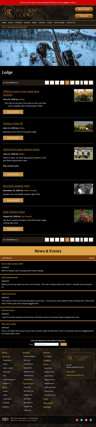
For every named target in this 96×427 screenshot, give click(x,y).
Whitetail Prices (49, 387)
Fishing (46, 356)
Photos (5, 394)
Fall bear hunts (8, 313)
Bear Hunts (27, 363)
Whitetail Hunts (28, 379)
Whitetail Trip (28, 410)
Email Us (84, 16)
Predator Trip (28, 398)
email (65, 3)
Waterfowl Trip (28, 406)
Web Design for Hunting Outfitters (27, 423)
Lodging (47, 364)
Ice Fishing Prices (50, 398)
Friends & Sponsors (9, 383)
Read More (13, 112)
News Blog (6, 375)
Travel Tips (27, 390)
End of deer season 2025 (12, 266)
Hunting (26, 356)
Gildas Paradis (32, 192)
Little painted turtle (10, 280)
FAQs (45, 402)
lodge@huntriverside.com (74, 378)
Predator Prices (49, 375)
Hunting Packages (29, 359)
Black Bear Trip (28, 394)
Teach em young (9, 296)
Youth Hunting (28, 383)
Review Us (6, 386)
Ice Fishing (47, 359)
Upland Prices (48, 379)
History (5, 367)
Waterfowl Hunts (29, 375)
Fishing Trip (27, 413)
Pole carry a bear (9, 327)
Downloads (48, 406)
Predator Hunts (28, 367)
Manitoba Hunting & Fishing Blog (17, 27)
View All (91, 260)
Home (3, 27)
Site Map (47, 410)
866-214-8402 (84, 9)
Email (31, 347)
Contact (5, 410)
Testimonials (7, 363)
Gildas (23, 99)
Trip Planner (28, 387)
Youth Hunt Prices (50, 390)
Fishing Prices (48, 394)
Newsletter (6, 406)
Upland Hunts (28, 371)
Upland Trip (27, 402)
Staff (4, 379)
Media (4, 391)
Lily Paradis (27, 218)
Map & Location (8, 371)
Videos (5, 398)
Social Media (7, 402)
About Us (6, 360)
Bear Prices (48, 371)
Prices (46, 368)
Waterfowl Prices (49, 383)
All (17, 83)
